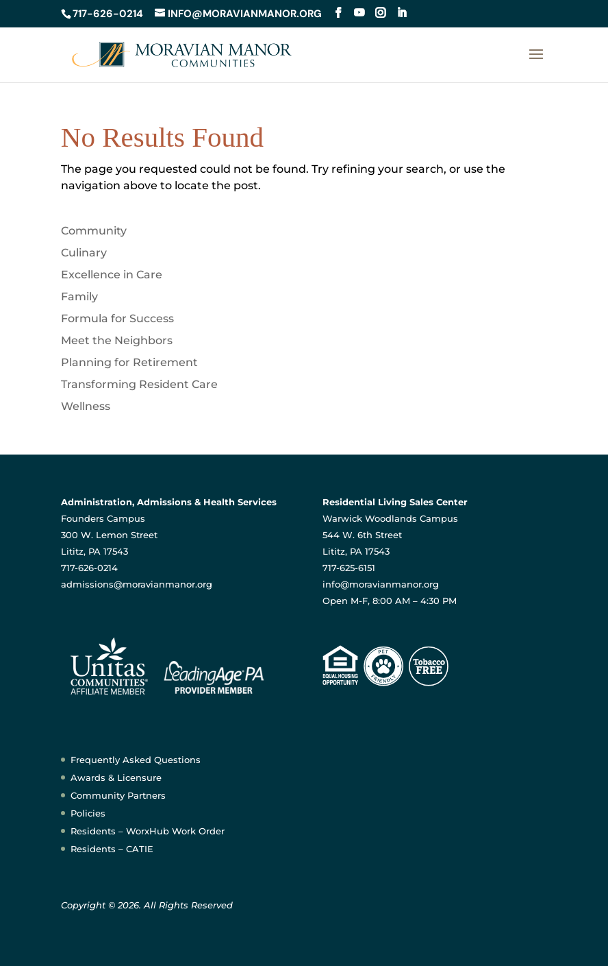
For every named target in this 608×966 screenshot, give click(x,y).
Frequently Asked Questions (136, 759)
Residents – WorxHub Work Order (148, 830)
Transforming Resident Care (139, 384)
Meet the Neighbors (117, 340)
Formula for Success (117, 318)
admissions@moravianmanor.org (136, 584)
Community (94, 230)
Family (79, 296)
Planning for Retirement (129, 362)
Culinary (84, 252)
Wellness (85, 406)
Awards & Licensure (116, 777)
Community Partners (118, 795)
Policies (88, 813)
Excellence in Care (111, 274)
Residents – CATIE (112, 848)
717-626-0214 (108, 14)
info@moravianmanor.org (380, 584)
